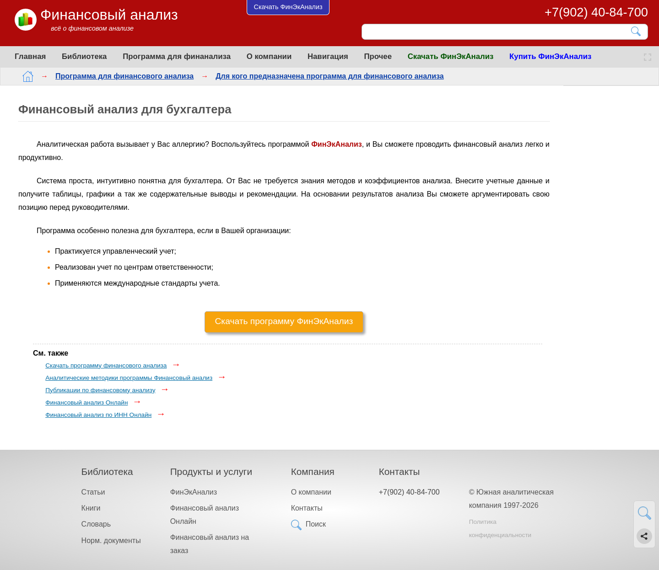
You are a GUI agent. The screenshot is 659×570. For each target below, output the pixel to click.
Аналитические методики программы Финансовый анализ (128, 377)
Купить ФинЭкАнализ (550, 56)
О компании (269, 56)
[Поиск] (498, 31)
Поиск (316, 524)
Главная (30, 56)
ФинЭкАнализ (193, 492)
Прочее (378, 56)
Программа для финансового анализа (117, 76)
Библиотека (84, 56)
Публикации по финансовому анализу (100, 390)
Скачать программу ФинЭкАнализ (284, 321)
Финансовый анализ (109, 14)
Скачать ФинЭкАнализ (451, 56)
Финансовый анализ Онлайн (86, 402)
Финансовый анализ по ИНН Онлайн (98, 414)
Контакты (307, 508)
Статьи (93, 492)
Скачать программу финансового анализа (106, 365)
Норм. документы (111, 540)
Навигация (328, 56)
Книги (91, 508)
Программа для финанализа (177, 56)
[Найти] (636, 31)
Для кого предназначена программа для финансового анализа (322, 76)
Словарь (96, 524)
